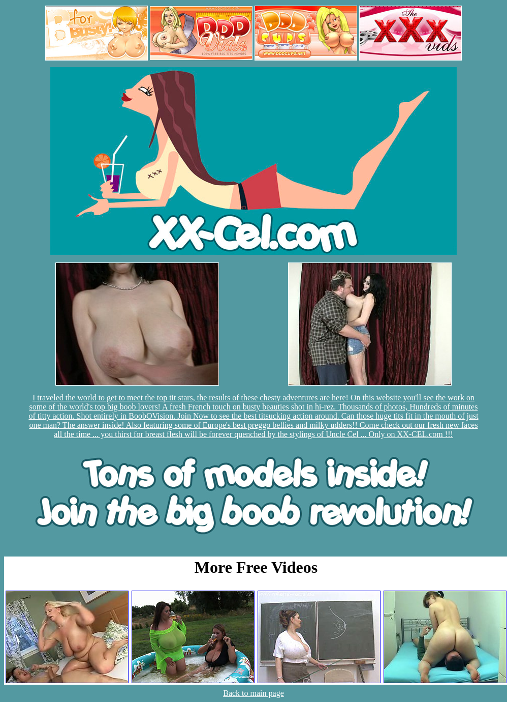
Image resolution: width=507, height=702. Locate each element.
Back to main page (253, 693)
